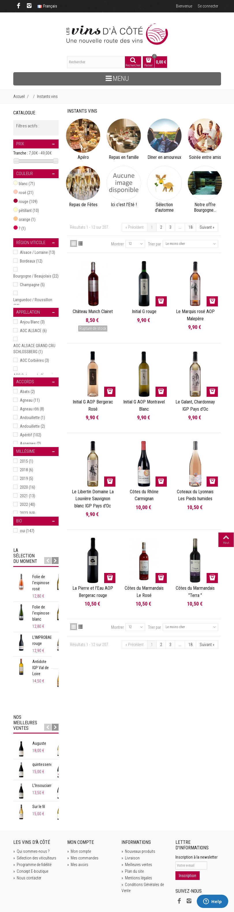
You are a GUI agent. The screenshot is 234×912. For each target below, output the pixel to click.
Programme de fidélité (32, 840)
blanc (27, 183)
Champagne (32, 284)
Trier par (154, 244)
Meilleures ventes (136, 840)
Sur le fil (38, 782)
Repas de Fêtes (83, 204)
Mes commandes (82, 833)
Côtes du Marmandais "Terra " (195, 591)
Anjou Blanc (32, 322)
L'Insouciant (42, 761)
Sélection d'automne (164, 207)
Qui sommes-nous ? (31, 827)
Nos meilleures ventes (25, 698)
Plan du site (132, 847)
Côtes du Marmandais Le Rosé (144, 591)
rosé (26, 192)
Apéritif (30, 435)
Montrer (117, 244)
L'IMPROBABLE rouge (44, 634)
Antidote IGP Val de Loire (45, 658)
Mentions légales (136, 853)
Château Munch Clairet (93, 311)
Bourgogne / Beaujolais (36, 276)
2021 (27, 496)
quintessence (43, 740)
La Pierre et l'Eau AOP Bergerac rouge (92, 591)
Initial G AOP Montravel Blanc (144, 405)
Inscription (187, 851)
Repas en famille (124, 157)
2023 (27, 513)
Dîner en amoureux (164, 157)
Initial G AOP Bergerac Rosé (93, 405)
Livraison (130, 833)
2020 (27, 487)
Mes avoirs (77, 840)
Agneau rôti (32, 409)
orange (27, 219)
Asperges (30, 443)
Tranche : (20, 153)
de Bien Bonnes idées (92, 898)
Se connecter (208, 6)
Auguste (39, 719)
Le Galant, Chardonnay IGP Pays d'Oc (195, 405)
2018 (26, 470)
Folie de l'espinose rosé (45, 579)
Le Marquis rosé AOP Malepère (195, 315)
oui (27, 530)
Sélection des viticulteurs (34, 833)
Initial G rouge (144, 311)
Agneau (30, 400)
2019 (26, 478)
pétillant (29, 210)
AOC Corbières (34, 360)
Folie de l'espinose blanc (40, 607)
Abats (27, 391)
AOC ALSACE (33, 330)
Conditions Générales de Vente (142, 863)
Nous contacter (27, 853)
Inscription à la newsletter (196, 833)
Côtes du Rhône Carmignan (144, 495)
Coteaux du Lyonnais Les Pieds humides (195, 495)
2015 (26, 461)
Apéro (83, 157)
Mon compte (79, 827)
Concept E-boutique (30, 847)
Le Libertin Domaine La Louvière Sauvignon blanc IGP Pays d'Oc (93, 499)
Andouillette (32, 417)
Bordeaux (31, 261)
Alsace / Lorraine (37, 252)
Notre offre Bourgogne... (205, 207)
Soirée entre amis (205, 157)
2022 (27, 504)
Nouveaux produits (138, 827)
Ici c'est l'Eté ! (124, 204)
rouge (28, 201)
